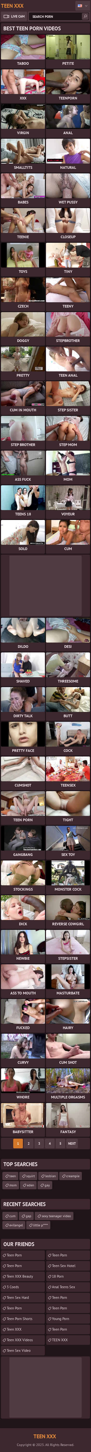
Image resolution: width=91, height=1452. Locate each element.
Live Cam (18, 16)
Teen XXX (14, 1329)
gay (47, 1185)
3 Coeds (13, 1287)
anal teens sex (63, 1287)
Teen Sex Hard (18, 1297)
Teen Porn (14, 1265)
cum (12, 1216)
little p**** (40, 1225)
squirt (30, 1176)
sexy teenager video (56, 1216)
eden (30, 1185)
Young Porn (60, 1318)
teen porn (14, 1255)
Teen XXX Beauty (20, 1276)
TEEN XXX (60, 1340)
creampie (72, 1176)
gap (28, 1216)
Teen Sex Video (19, 1350)
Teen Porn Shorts (19, 1318)
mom (13, 1185)
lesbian (50, 1176)
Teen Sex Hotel (63, 1265)
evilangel (16, 1225)
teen (12, 1176)
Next (72, 1143)
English (82, 6)
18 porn (58, 1276)
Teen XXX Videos (20, 1340)
